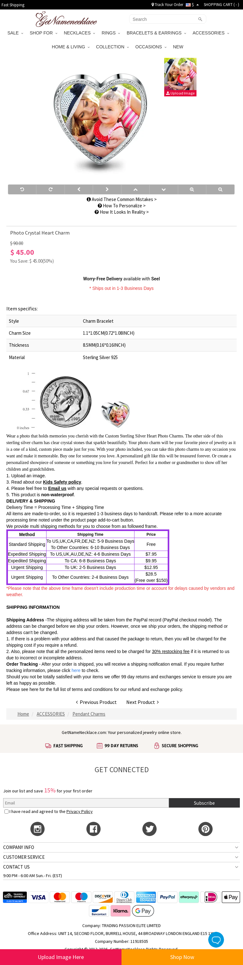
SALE (15, 32)
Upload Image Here (61, 957)
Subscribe (204, 803)
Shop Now (182, 957)
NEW (179, 46)
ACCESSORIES (211, 32)
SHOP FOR (43, 32)
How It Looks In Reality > (122, 212)
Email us (57, 488)
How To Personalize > (122, 206)
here (33, 689)
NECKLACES (79, 32)
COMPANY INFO (18, 847)
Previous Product (96, 702)
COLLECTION (112, 46)
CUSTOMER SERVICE (24, 857)
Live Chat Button (216, 940)
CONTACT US (16, 867)
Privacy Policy (79, 811)
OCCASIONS (150, 46)
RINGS (111, 32)
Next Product (142, 702)
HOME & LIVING (71, 46)
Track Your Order (167, 4)
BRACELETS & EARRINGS (156, 32)
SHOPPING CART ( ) (221, 4)
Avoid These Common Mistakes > (122, 199)
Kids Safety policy (62, 482)
